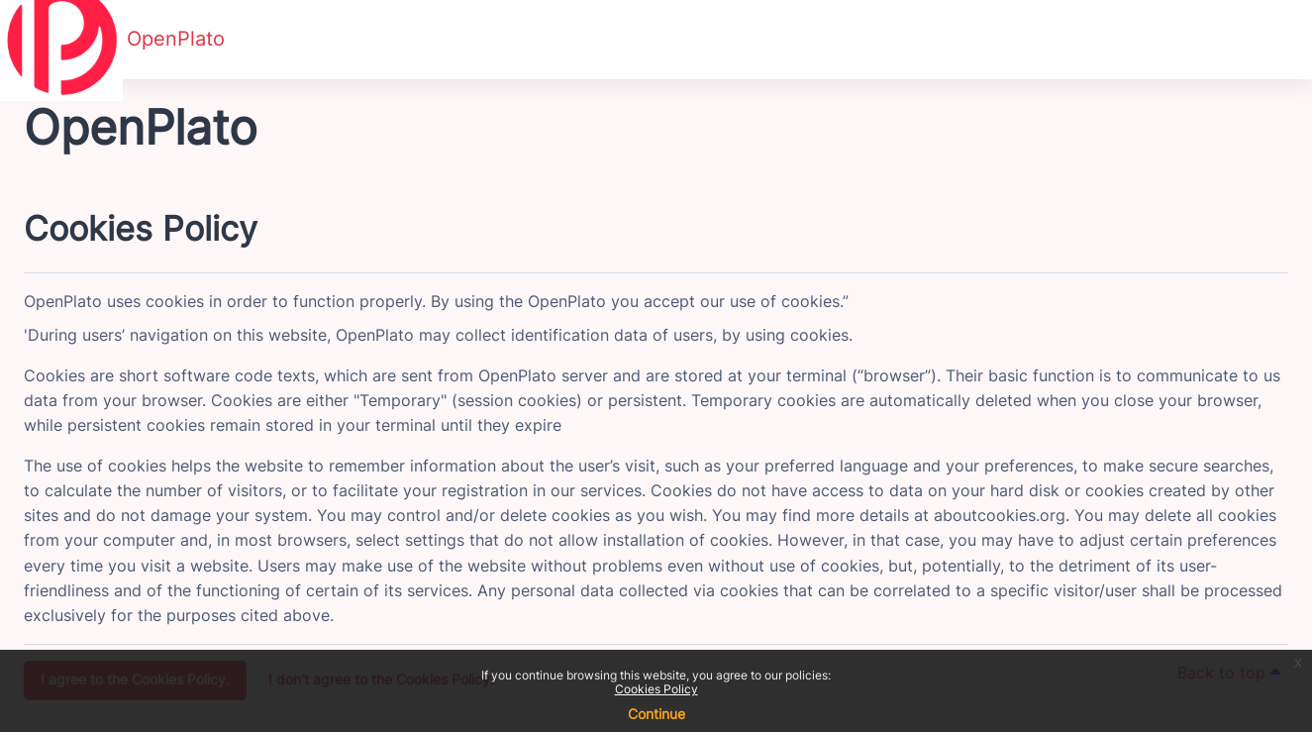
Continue (656, 713)
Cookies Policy (656, 688)
